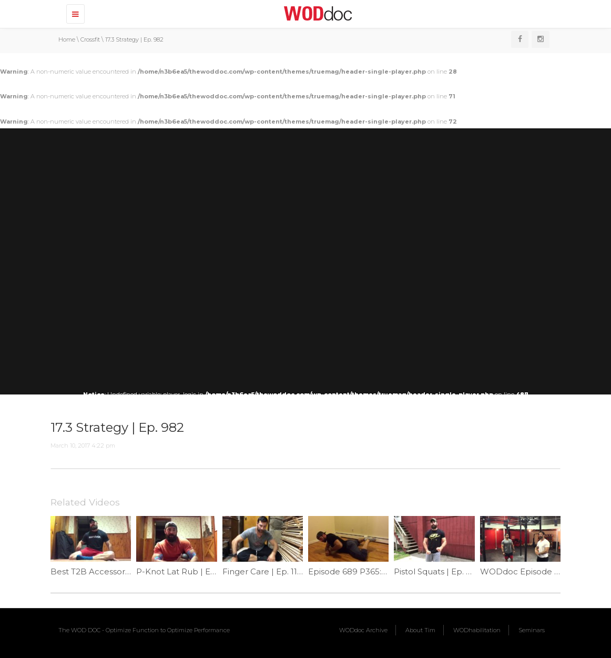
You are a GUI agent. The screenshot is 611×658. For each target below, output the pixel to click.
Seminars (531, 630)
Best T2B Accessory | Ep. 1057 (109, 571)
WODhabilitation (477, 630)
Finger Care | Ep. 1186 (264, 571)
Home (66, 39)
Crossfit (90, 39)
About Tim (420, 630)
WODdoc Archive (363, 630)
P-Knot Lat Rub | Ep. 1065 (187, 571)
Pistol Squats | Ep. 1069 (439, 571)
